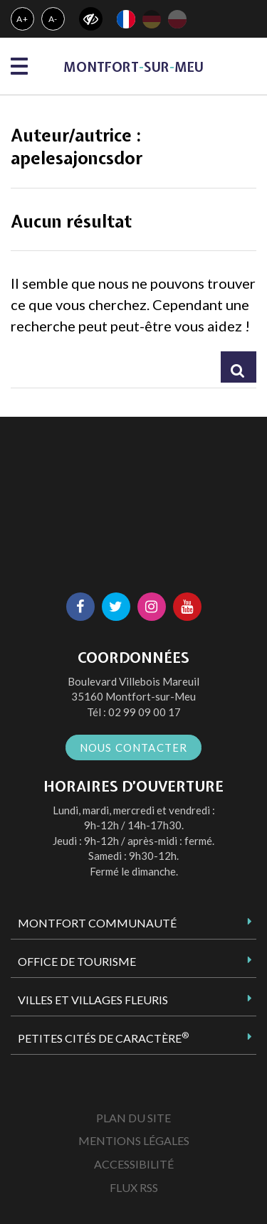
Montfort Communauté (97, 923)
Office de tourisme (77, 961)
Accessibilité (134, 1164)
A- (53, 19)
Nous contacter (134, 747)
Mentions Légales (133, 1140)
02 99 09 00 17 (144, 712)
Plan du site (133, 1117)
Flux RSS (134, 1187)
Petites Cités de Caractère (103, 1038)
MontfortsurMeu (133, 67)
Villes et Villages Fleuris (93, 999)
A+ (22, 19)
